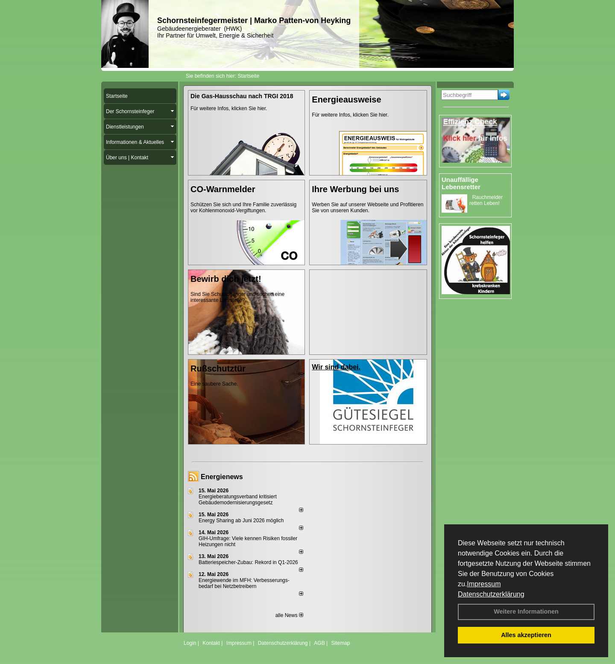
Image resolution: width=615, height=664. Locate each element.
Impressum (484, 584)
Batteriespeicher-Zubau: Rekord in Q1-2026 (248, 562)
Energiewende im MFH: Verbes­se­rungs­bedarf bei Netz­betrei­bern (244, 583)
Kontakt (211, 643)
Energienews (222, 476)
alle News (289, 615)
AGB (319, 643)
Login (190, 643)
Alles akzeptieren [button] (526, 635)
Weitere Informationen (526, 611)
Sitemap (340, 643)
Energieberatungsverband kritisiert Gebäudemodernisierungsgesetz (238, 500)
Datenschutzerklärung (491, 594)
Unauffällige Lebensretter (461, 183)
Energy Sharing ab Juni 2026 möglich (241, 521)
